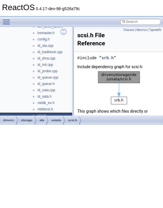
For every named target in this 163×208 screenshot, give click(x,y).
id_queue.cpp (48, 77)
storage (27, 120)
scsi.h (72, 120)
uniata (56, 120)
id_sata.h (45, 96)
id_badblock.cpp (50, 52)
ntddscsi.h (45, 109)
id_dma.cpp (46, 58)
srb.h (108, 58)
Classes (128, 30)
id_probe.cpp (47, 71)
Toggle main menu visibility (8, 19)
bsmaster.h (46, 33)
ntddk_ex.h (46, 103)
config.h (44, 39)
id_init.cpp (45, 65)
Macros (141, 30)
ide (42, 120)
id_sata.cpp (46, 90)
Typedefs (155, 30)
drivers (8, 120)
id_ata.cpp (45, 46)
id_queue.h (46, 84)
